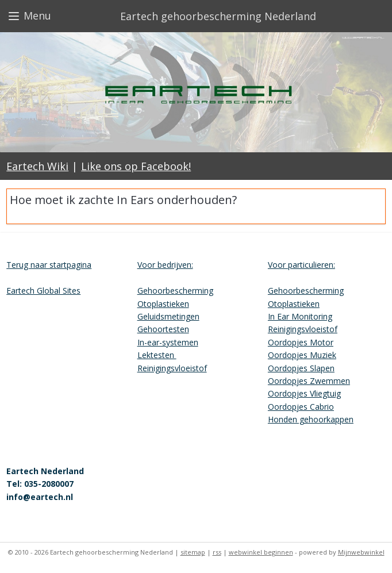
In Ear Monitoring (300, 316)
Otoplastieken (163, 303)
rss (217, 552)
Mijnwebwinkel (361, 552)
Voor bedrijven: (165, 264)
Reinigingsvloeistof (172, 368)
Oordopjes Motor (300, 342)
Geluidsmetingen (168, 316)
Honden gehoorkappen (310, 419)
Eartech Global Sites (43, 290)
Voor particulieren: (301, 264)
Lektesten (156, 354)
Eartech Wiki (37, 166)
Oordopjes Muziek (302, 354)
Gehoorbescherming (175, 290)
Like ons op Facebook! (136, 166)
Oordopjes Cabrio (301, 406)
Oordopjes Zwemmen (309, 380)
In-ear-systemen (167, 342)
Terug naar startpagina (48, 264)
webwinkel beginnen (261, 552)
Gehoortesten (163, 329)
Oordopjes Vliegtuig (304, 393)
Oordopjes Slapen (301, 368)
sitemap (192, 552)
